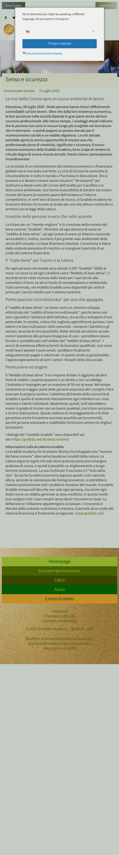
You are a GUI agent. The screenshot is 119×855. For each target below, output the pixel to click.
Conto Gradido (13, 6)
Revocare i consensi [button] (59, 649)
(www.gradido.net (89, 513)
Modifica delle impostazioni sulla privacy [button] (59, 639)
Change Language (59, 43)
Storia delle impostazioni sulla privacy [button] (59, 644)
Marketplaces (106, 6)
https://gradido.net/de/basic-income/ (40, 439)
